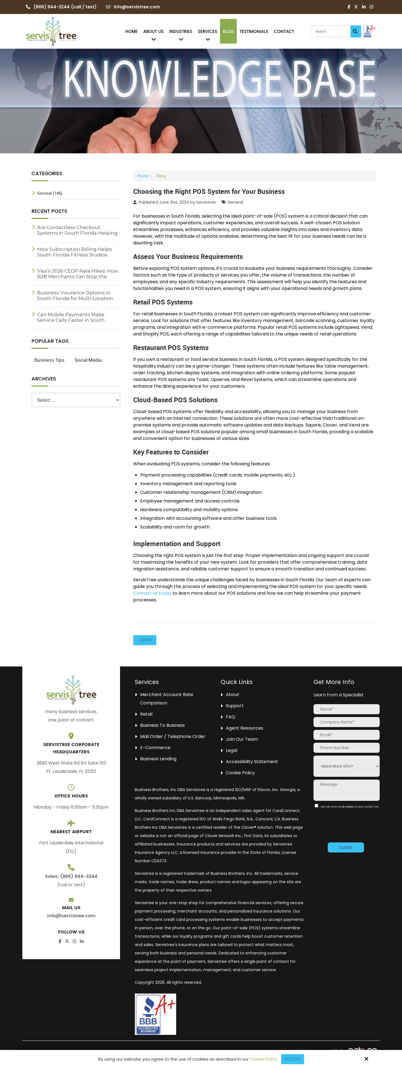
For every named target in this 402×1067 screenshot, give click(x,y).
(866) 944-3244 (52, 7)
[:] (316, 806)
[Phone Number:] (347, 748)
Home (143, 175)
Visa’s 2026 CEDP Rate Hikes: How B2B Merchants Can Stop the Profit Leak (77, 276)
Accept (292, 1059)
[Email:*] (347, 735)
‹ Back (145, 640)
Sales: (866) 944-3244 (71, 876)
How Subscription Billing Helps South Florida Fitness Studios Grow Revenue (74, 254)
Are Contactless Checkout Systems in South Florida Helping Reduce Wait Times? (77, 233)
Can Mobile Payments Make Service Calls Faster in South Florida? (71, 320)
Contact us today (152, 593)
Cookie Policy (262, 1059)
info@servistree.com (137, 7)
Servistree (206, 202)
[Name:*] (347, 709)
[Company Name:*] (347, 722)
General (235, 202)
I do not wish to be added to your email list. (346, 808)
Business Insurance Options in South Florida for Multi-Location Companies (75, 298)
